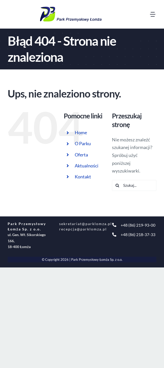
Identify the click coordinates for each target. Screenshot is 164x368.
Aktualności (86, 165)
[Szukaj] (117, 185)
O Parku (83, 143)
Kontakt (83, 176)
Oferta (81, 154)
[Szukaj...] (134, 185)
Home (81, 132)
